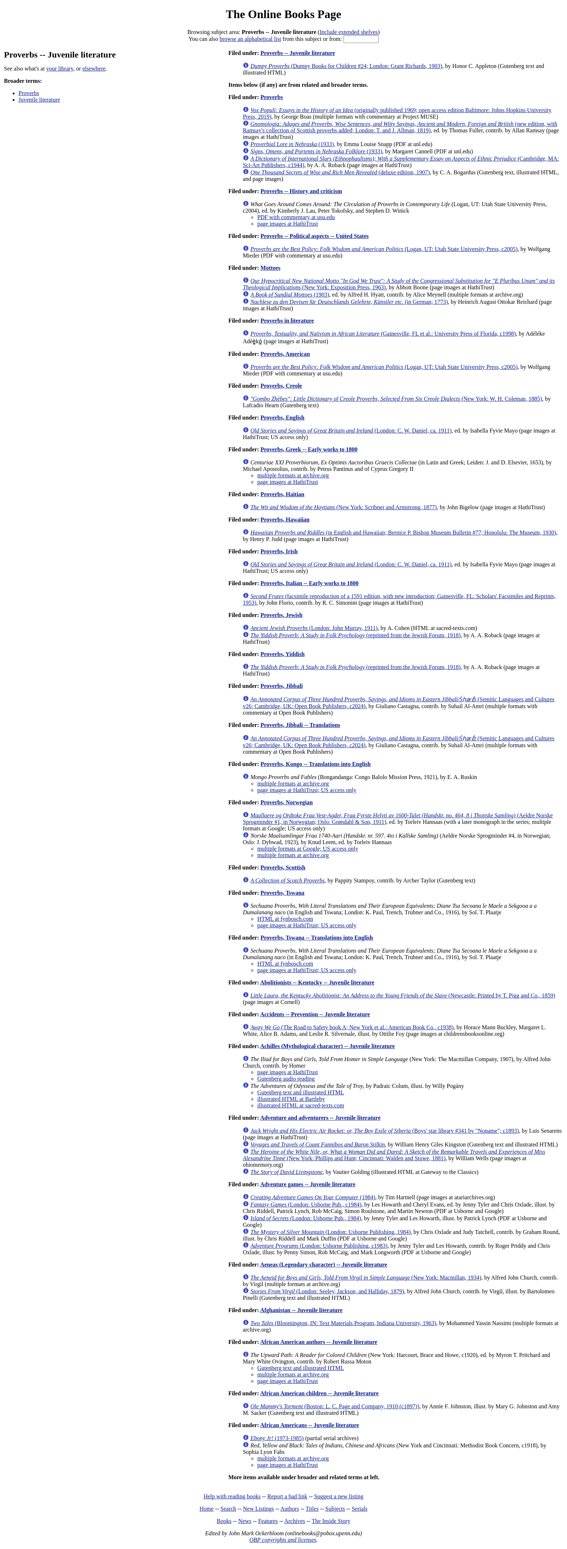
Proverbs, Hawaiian (285, 519)
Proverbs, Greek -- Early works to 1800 (308, 449)
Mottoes (270, 268)
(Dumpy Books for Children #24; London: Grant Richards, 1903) (346, 66)
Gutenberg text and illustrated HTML (300, 1092)
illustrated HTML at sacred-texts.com (300, 1105)
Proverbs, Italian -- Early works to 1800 (309, 583)
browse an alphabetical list (250, 39)
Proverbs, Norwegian (286, 802)
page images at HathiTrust (287, 224)
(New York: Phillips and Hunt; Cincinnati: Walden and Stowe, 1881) (394, 1155)
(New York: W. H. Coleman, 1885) (396, 399)
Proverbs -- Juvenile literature (297, 53)
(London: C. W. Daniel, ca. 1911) (350, 430)
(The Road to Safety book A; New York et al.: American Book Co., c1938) (351, 1027)
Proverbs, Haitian (282, 494)
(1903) (289, 294)
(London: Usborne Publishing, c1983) (318, 1246)
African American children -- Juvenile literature (319, 1393)
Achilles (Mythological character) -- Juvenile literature (327, 1046)
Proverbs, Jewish (281, 615)
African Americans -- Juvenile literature (309, 1425)
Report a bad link (287, 1496)
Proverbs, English (282, 417)
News (244, 1521)
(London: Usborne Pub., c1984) (305, 1204)
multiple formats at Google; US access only (307, 849)
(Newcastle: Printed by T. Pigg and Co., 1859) (402, 995)
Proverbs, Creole (281, 386)
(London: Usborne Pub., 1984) (305, 1218)
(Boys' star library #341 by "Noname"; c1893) (384, 1131)
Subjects (335, 1509)
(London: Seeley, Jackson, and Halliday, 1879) (327, 1291)
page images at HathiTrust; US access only (306, 790)
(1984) (312, 1197)
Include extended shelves (349, 32)
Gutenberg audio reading (286, 1079)
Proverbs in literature (287, 321)
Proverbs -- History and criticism (301, 191)
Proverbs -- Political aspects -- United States (314, 236)
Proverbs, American (285, 354)
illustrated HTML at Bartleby (291, 1099)
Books (224, 1521)
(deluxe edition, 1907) (340, 172)
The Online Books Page (283, 14)
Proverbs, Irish (279, 551)
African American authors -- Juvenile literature (318, 1342)
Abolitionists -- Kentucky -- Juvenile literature (317, 982)
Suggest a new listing (338, 1496)
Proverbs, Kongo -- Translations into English (315, 764)
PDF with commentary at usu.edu (296, 217)
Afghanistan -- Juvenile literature (301, 1310)
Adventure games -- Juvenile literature (307, 1184)
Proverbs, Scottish (282, 867)
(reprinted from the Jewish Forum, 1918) (355, 635)
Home (207, 1509)
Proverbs (28, 93)
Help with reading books (232, 1496)
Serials (360, 1509)
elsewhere (94, 68)
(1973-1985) (277, 1438)
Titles (312, 1509)
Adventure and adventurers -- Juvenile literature (320, 1118)
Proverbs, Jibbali (281, 686)
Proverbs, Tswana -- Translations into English (316, 938)
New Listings (258, 1509)
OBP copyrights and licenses (282, 1540)
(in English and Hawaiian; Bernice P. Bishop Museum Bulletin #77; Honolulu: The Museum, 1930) (403, 532)
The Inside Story (331, 1521)
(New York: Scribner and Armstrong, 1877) (343, 507)
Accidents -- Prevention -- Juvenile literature (315, 1014)
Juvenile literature (39, 100)
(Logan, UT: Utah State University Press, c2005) (383, 249)
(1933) (292, 144)
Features (268, 1521)
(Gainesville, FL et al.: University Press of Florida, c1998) (383, 334)
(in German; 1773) (349, 302)
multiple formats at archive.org (293, 475)
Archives (294, 1521)
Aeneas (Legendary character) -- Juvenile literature (323, 1264)
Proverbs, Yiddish (282, 654)
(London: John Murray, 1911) (314, 628)
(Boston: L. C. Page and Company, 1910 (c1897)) (334, 1406)
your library (59, 68)
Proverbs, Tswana (282, 893)
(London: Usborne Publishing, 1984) (330, 1232)
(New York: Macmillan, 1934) (365, 1277)
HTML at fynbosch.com (285, 919)
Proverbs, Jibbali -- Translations (300, 725)
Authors (289, 1509)
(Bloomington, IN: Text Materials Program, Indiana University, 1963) (343, 1323)
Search (228, 1509)
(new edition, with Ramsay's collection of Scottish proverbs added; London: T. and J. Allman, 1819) (400, 127)
